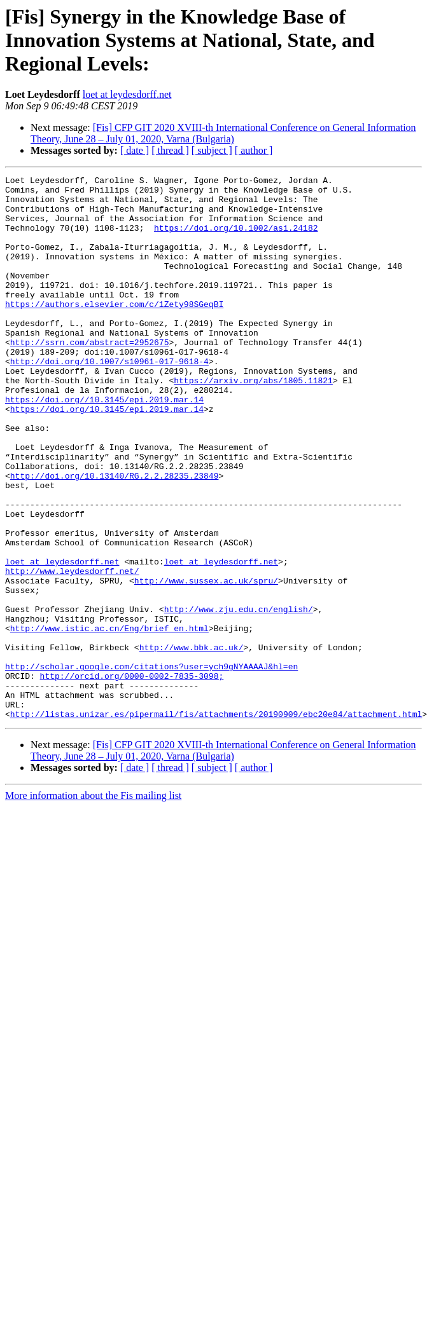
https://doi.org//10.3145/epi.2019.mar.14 (104, 445)
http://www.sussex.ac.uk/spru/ (206, 662)
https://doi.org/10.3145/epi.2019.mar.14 (107, 456)
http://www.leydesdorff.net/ (72, 651)
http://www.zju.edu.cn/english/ (238, 696)
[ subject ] (212, 150)
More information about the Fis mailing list (93, 904)
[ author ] (254, 150)
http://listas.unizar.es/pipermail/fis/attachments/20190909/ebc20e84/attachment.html (216, 822)
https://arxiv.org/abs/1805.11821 (253, 422)
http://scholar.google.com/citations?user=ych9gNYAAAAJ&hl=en (151, 765)
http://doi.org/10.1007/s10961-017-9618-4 (109, 399)
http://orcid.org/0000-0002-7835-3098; (132, 776)
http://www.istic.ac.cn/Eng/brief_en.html (109, 719)
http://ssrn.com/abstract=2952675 (89, 376)
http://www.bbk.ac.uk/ (191, 742)
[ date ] (134, 150)
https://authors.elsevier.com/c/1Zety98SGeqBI (114, 330)
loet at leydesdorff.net (127, 94)
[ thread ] (170, 150)
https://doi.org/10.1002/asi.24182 (236, 239)
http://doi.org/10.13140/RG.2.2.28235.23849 (114, 536)
